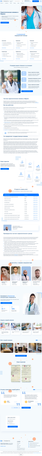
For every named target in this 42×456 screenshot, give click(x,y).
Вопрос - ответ (19, 445)
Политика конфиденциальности (21, 448)
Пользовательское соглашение (21, 449)
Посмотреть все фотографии (21, 355)
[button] (34, 389)
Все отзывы (16, 407)
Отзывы (18, 444)
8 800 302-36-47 (37, 102)
